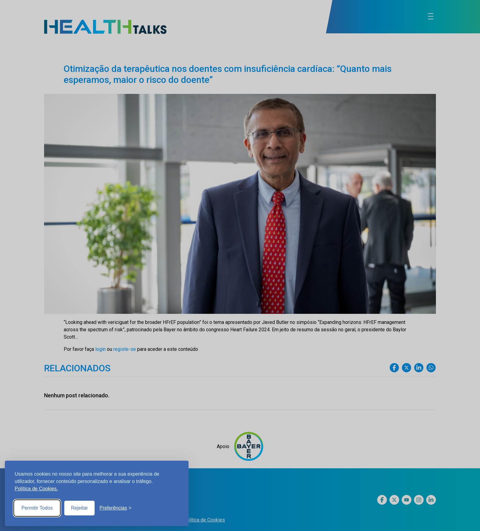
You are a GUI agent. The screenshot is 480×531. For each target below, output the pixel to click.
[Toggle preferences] (115, 508)
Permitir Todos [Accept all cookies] (37, 508)
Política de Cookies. (36, 488)
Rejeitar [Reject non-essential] (79, 508)
